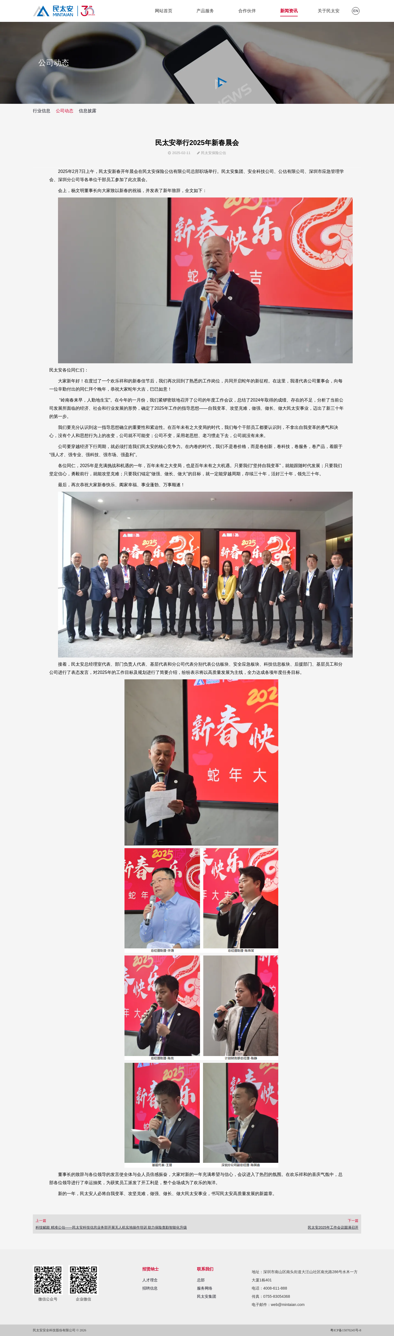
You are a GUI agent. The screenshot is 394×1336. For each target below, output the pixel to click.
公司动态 (64, 110)
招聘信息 (150, 1288)
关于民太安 (329, 10)
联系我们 (205, 1269)
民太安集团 (206, 1296)
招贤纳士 (150, 1269)
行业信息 (41, 110)
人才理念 (150, 1280)
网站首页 (163, 10)
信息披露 (87, 110)
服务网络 (204, 1288)
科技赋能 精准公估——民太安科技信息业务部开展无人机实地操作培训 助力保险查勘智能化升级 (111, 1227)
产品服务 (205, 10)
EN (355, 11)
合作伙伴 (247, 10)
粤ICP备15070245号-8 (345, 1330)
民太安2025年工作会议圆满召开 (333, 1227)
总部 (201, 1280)
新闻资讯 (289, 10)
